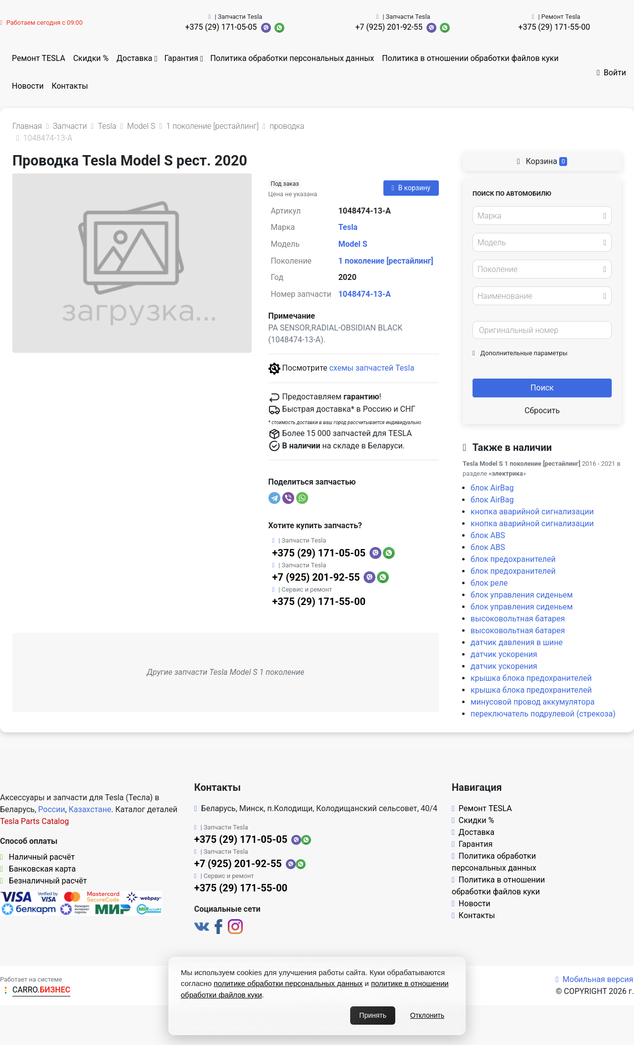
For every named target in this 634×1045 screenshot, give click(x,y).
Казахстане (90, 809)
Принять (372, 1015)
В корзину (411, 188)
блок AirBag (492, 488)
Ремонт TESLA (38, 58)
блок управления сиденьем (522, 595)
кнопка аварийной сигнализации (532, 511)
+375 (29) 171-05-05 (221, 27)
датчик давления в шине (517, 642)
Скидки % (91, 58)
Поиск (542, 387)
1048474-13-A (364, 294)
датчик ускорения (504, 654)
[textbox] (539, 216)
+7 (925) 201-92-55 (389, 27)
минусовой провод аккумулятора (532, 702)
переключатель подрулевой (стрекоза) (543, 713)
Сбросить (542, 410)
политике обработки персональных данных (288, 983)
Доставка (134, 58)
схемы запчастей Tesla (372, 368)
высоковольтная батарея (518, 618)
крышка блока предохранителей (531, 678)
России (51, 809)
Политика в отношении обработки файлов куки (470, 58)
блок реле (489, 583)
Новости (28, 86)
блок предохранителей (513, 559)
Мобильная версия (595, 979)
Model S (353, 244)
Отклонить (427, 1015)
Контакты (70, 86)
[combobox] (542, 215)
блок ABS (488, 535)
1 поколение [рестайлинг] (385, 261)
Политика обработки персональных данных (292, 58)
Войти (611, 72)
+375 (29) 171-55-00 (554, 27)
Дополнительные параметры (520, 353)
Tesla (348, 227)
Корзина (542, 161)
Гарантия (181, 58)
